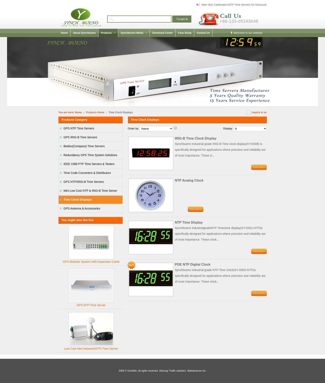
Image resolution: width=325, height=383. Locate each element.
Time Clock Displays (78, 199)
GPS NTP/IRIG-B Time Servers (84, 181)
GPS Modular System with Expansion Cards (91, 261)
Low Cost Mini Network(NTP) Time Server (91, 348)
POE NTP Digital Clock (192, 264)
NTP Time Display (189, 222)
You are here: (66, 112)
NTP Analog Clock (189, 180)
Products (91, 112)
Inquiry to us (259, 112)
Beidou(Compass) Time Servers (84, 146)
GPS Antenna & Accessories (82, 208)
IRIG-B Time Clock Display (196, 138)
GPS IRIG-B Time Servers (80, 137)
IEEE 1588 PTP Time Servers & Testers (89, 164)
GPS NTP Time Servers (79, 128)
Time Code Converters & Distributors (87, 173)
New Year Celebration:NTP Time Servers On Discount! (234, 4)
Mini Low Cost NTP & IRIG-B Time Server (90, 190)
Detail (259, 167)
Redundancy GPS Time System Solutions (90, 155)
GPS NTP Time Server (91, 305)
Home (78, 112)
